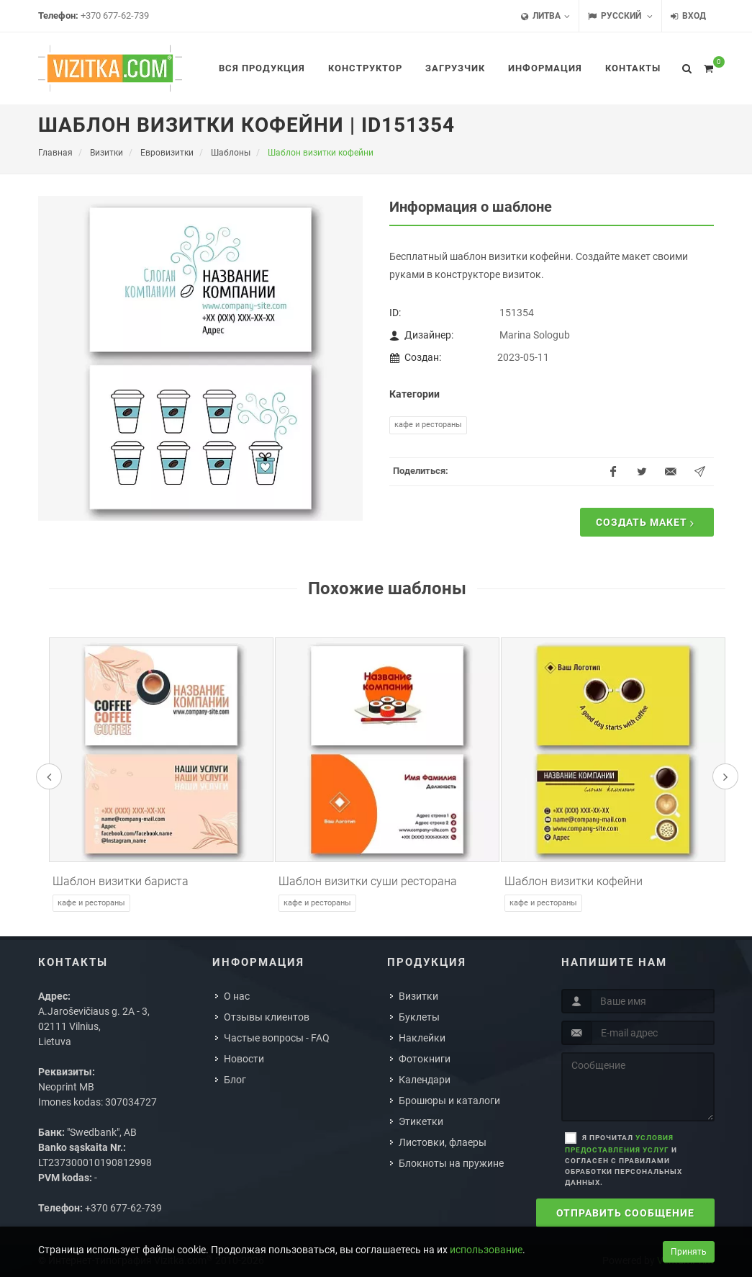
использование (486, 1249)
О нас (237, 996)
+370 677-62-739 (115, 15)
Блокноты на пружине (451, 1163)
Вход (688, 16)
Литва (545, 16)
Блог (235, 1079)
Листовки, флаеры (442, 1142)
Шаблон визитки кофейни (573, 881)
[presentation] (49, 776)
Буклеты (419, 1017)
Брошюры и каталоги (449, 1100)
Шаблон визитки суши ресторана (367, 881)
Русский (620, 16)
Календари (424, 1079)
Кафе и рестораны (428, 424)
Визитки (418, 996)
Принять (689, 1252)
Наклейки (422, 1038)
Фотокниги (424, 1059)
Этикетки (421, 1121)
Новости (244, 1059)
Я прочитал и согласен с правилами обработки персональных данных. (623, 1160)
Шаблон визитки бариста (121, 881)
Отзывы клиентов (266, 1017)
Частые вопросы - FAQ (277, 1038)
